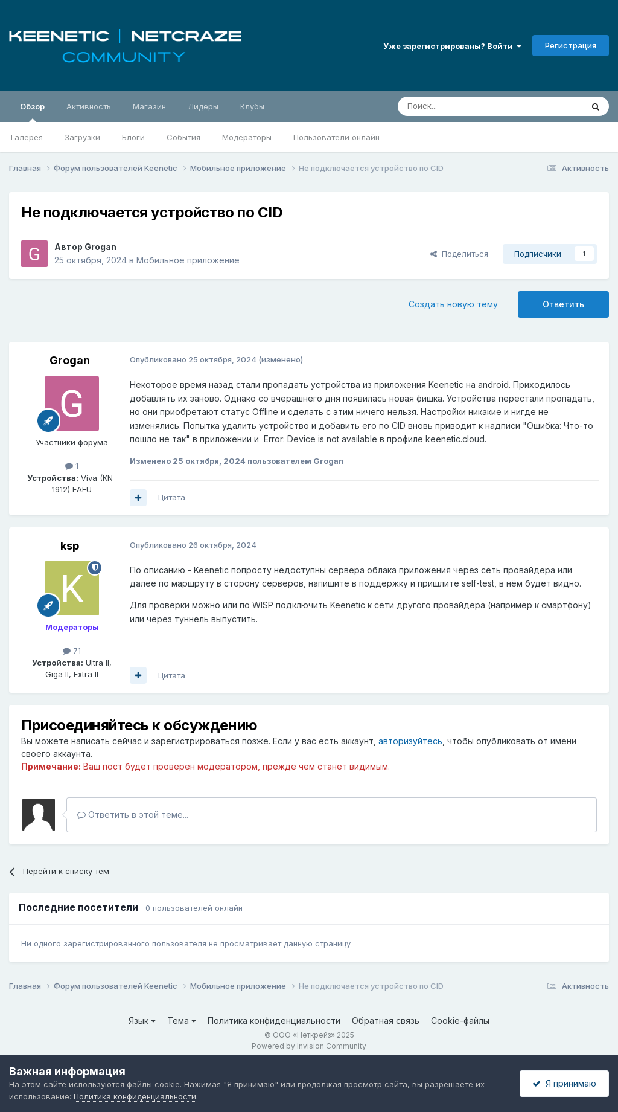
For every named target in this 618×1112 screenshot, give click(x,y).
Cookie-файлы (460, 1020)
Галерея (27, 137)
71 (72, 650)
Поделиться (459, 254)
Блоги (133, 137)
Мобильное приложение (188, 260)
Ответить (563, 304)
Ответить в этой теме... (132, 814)
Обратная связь (385, 1020)
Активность (88, 106)
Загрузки (82, 137)
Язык (142, 1020)
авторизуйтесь (410, 741)
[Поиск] (462, 106)
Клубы (252, 106)
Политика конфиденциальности (274, 1020)
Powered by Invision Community (309, 1045)
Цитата (171, 497)
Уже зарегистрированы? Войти (452, 46)
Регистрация (570, 45)
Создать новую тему (453, 304)
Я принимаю (564, 1083)
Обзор (32, 111)
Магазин (149, 106)
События (183, 137)
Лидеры (203, 106)
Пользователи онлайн (336, 137)
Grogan (100, 247)
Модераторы (247, 137)
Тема (181, 1020)
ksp (69, 545)
